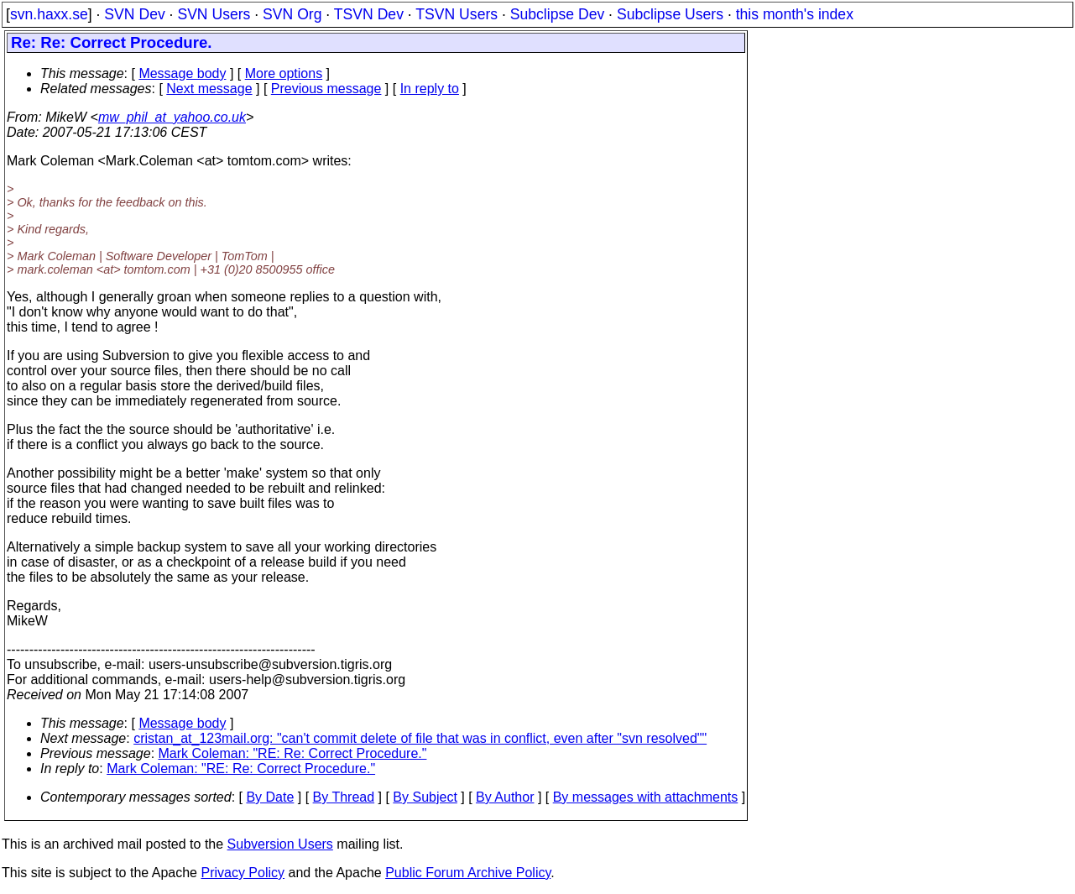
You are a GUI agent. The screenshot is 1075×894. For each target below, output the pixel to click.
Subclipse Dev (557, 14)
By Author (505, 797)
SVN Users (213, 14)
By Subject (425, 797)
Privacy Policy (242, 872)
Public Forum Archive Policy (468, 872)
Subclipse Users (670, 14)
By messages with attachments (645, 797)
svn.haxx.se (49, 14)
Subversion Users (280, 844)
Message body (182, 73)
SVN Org (292, 14)
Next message (209, 88)
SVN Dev (134, 14)
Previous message (326, 88)
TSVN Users (456, 14)
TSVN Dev (369, 14)
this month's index (794, 14)
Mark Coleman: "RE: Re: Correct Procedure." (293, 753)
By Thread (344, 797)
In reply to (429, 88)
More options (284, 73)
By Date (270, 797)
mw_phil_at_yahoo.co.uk (172, 117)
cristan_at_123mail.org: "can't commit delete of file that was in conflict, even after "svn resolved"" (420, 738)
